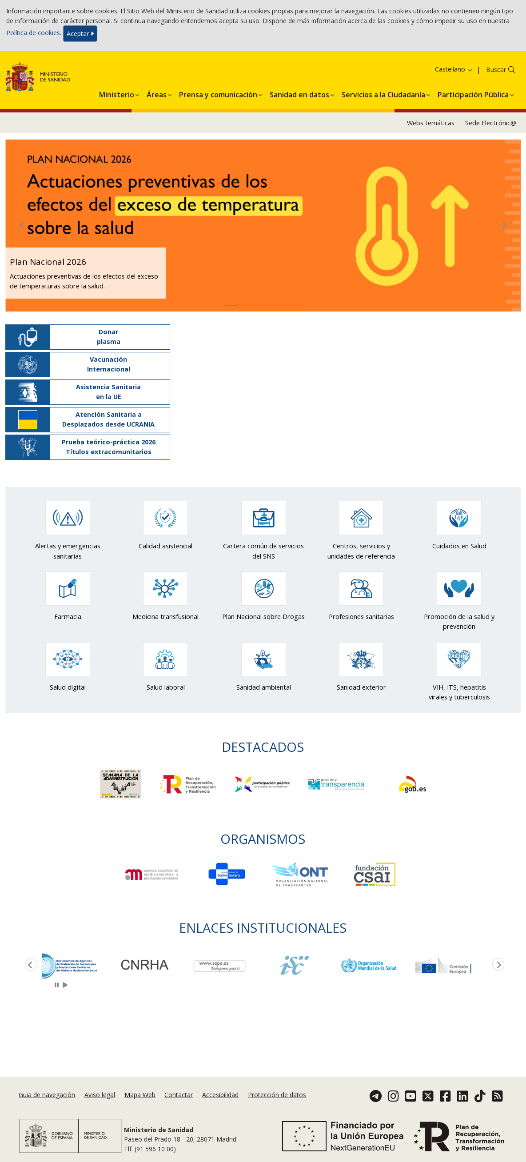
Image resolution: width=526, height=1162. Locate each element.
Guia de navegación (47, 1094)
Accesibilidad (220, 1094)
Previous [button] (29, 965)
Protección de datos (277, 1094)
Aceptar (80, 33)
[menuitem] (116, 93)
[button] (116, 93)
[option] (79, 965)
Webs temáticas (430, 123)
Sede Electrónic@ (490, 123)
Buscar (496, 69)
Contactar (178, 1094)
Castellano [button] (454, 69)
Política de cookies (33, 32)
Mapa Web (139, 1094)
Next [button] (496, 965)
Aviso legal (99, 1094)
